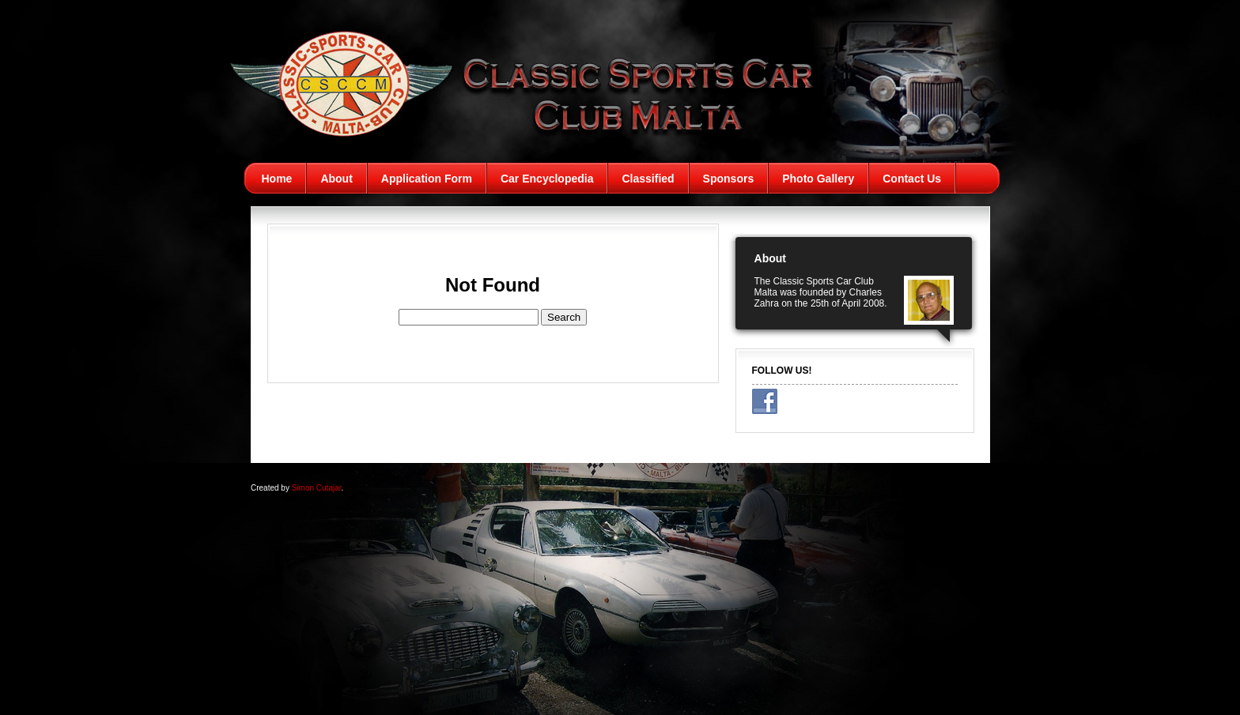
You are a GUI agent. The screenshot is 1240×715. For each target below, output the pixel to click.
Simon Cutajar (317, 488)
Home (277, 178)
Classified (648, 178)
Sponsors (728, 178)
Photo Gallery (818, 178)
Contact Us (912, 178)
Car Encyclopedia (547, 178)
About (336, 178)
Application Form (426, 178)
